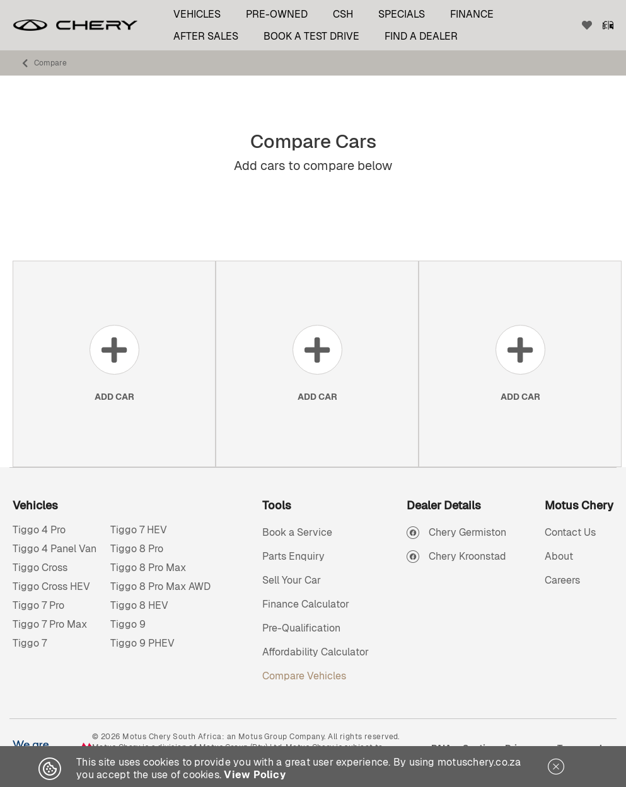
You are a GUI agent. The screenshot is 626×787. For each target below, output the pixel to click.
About (559, 556)
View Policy (255, 774)
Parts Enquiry (293, 556)
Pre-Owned (277, 14)
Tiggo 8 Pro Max (148, 567)
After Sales (205, 36)
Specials (401, 14)
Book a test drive (311, 36)
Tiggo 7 (30, 643)
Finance (472, 14)
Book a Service (297, 532)
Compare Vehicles (304, 675)
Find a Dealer (421, 36)
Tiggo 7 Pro (38, 605)
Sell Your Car (291, 580)
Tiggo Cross (40, 567)
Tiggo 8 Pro (136, 548)
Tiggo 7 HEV (138, 529)
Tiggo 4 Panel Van (54, 548)
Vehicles (197, 14)
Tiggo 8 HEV (139, 605)
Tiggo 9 (128, 624)
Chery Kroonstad (467, 556)
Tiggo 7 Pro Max (50, 624)
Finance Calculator (305, 604)
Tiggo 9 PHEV (142, 643)
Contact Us (570, 532)
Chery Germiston (467, 532)
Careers (562, 580)
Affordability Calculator (315, 652)
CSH (343, 14)
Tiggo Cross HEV (51, 586)
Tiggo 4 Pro (39, 529)
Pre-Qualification (301, 628)
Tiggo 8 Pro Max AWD (160, 586)
